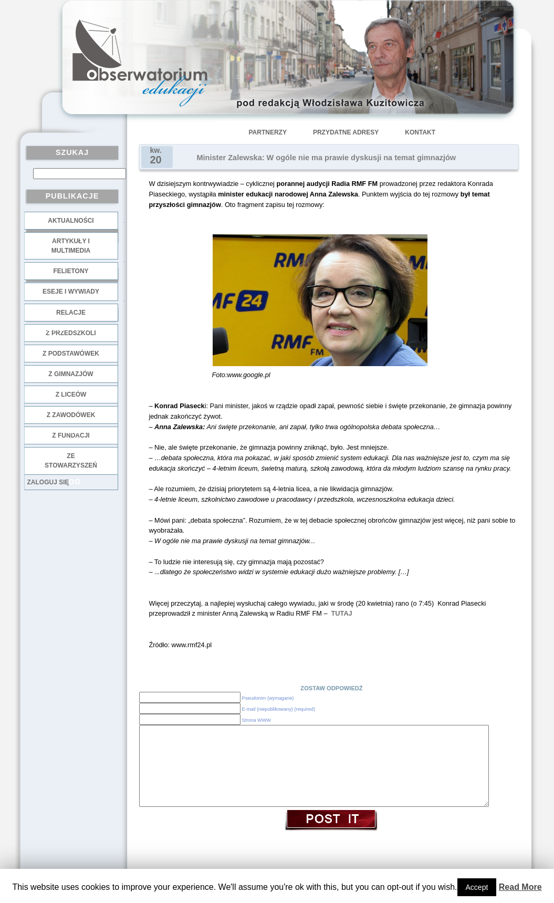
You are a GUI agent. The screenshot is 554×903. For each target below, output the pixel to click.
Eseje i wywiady (71, 291)
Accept (477, 887)
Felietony (70, 271)
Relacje (71, 312)
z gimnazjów (70, 374)
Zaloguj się (48, 482)
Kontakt (420, 132)
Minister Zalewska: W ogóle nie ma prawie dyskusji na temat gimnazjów (326, 157)
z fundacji (70, 435)
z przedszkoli (71, 333)
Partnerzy (268, 132)
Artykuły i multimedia (70, 245)
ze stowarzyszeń (71, 460)
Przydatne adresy (346, 132)
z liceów (71, 394)
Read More (520, 887)
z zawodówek (71, 415)
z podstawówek (71, 353)
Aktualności (70, 220)
